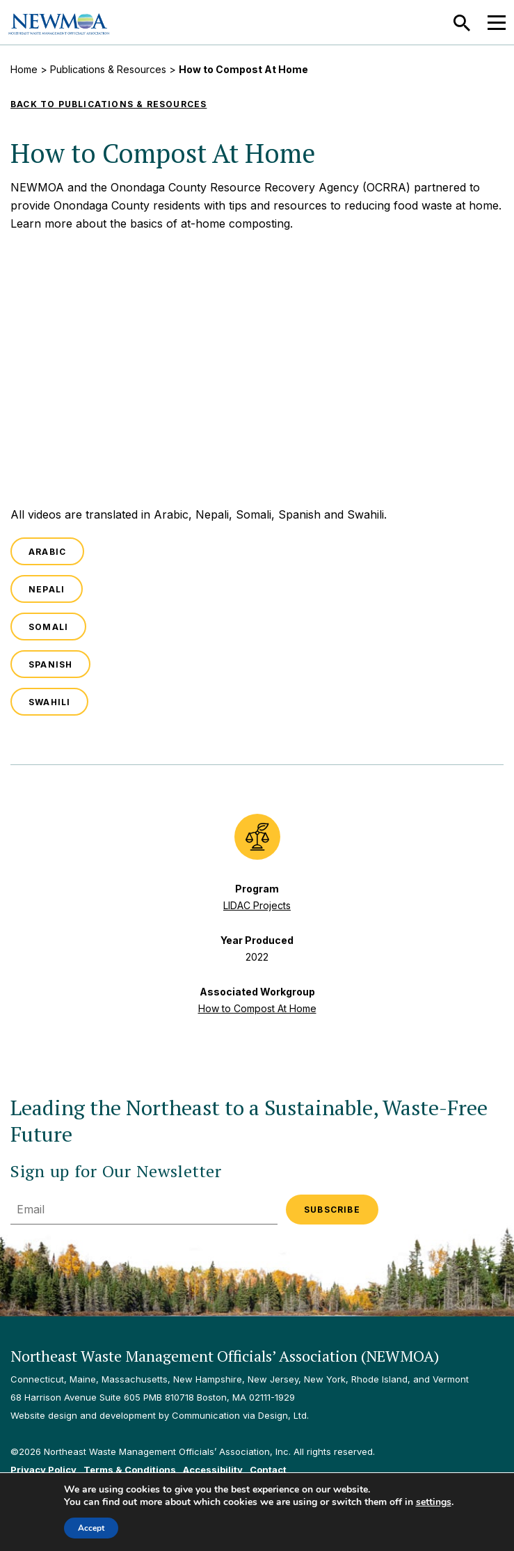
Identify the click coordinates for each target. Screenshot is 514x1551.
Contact (268, 1469)
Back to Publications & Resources (108, 104)
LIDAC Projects (257, 905)
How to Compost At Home (257, 1008)
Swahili (49, 702)
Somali (48, 627)
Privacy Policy (43, 1469)
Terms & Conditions (129, 1469)
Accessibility (213, 1469)
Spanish (50, 664)
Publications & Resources (108, 69)
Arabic (47, 551)
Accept (91, 1528)
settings (433, 1502)
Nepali (47, 589)
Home (24, 69)
